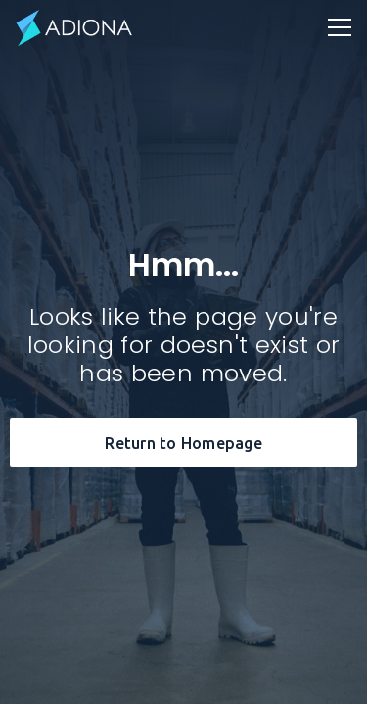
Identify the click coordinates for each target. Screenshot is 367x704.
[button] (339, 27)
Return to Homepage (183, 443)
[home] (74, 28)
